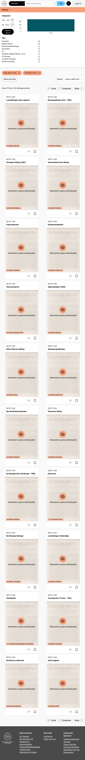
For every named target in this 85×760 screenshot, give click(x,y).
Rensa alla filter (10, 79)
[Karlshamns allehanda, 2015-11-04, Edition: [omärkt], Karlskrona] (22, 681)
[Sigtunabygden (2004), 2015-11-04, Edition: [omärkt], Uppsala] (63, 308)
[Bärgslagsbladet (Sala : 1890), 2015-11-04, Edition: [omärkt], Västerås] (63, 121)
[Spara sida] (35, 151)
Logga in (77, 3)
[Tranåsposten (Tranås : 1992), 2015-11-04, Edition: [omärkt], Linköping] (63, 619)
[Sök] (41, 3)
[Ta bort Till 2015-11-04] (39, 72)
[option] (21, 41)
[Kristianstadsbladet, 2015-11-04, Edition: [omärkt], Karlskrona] (63, 245)
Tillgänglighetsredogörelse (29, 747)
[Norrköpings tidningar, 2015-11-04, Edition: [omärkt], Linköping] (22, 557)
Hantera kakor (24, 750)
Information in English (28, 752)
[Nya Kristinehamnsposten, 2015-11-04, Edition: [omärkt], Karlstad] (22, 432)
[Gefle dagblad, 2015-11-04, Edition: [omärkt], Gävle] (63, 681)
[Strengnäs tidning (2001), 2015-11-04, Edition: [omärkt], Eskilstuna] (22, 183)
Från (3, 20)
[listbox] (21, 51)
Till (3, 25)
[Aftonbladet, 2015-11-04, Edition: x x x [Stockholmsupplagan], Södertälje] (22, 619)
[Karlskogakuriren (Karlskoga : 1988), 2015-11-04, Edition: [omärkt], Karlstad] (22, 494)
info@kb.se (48, 736)
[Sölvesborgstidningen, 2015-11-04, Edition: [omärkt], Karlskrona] (63, 370)
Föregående (64, 88)
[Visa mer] (29, 151)
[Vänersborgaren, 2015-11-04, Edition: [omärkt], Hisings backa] (22, 308)
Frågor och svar (50, 739)
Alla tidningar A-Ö (26, 739)
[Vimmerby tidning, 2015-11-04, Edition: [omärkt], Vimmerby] (63, 432)
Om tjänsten (24, 736)
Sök (60, 3)
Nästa (79, 88)
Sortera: (60, 79)
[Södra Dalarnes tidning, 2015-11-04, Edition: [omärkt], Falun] (22, 370)
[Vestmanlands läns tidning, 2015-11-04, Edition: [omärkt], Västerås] (63, 183)
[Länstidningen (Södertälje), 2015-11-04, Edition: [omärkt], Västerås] (63, 557)
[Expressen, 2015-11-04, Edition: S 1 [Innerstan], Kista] (63, 494)
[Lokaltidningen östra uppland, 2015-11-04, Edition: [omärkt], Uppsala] (22, 121)
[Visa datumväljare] (12, 20)
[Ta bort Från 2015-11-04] (19, 72)
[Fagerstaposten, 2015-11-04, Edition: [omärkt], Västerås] (22, 245)
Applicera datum (8, 32)
